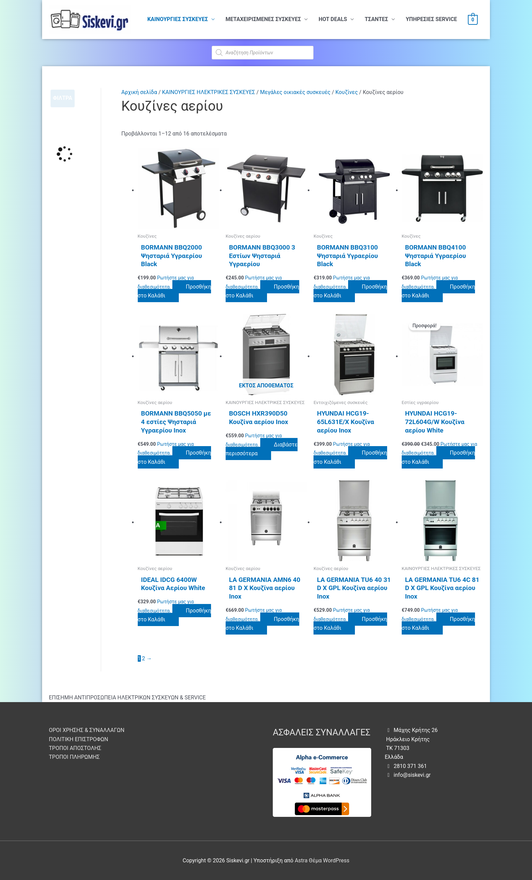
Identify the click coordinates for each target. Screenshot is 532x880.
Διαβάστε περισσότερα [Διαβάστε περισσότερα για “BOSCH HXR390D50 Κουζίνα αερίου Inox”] (262, 449)
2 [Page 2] (143, 658)
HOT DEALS (333, 19)
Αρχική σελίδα (139, 92)
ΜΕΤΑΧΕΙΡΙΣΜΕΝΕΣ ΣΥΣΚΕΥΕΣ (263, 19)
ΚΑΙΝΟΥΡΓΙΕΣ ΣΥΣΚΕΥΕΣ (177, 19)
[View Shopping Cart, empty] (473, 19)
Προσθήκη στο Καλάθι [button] (174, 291)
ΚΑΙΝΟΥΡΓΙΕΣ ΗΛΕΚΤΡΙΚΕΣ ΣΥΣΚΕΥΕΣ (208, 92)
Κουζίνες (346, 92)
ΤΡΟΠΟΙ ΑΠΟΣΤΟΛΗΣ (75, 748)
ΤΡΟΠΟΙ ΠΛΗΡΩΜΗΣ (74, 757)
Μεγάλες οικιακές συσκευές (295, 92)
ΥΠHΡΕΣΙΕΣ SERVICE (431, 19)
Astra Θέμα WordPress (322, 860)
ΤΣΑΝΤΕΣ (376, 19)
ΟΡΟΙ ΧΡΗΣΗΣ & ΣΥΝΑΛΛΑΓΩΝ (87, 730)
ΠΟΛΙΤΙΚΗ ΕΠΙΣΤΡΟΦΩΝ (78, 739)
